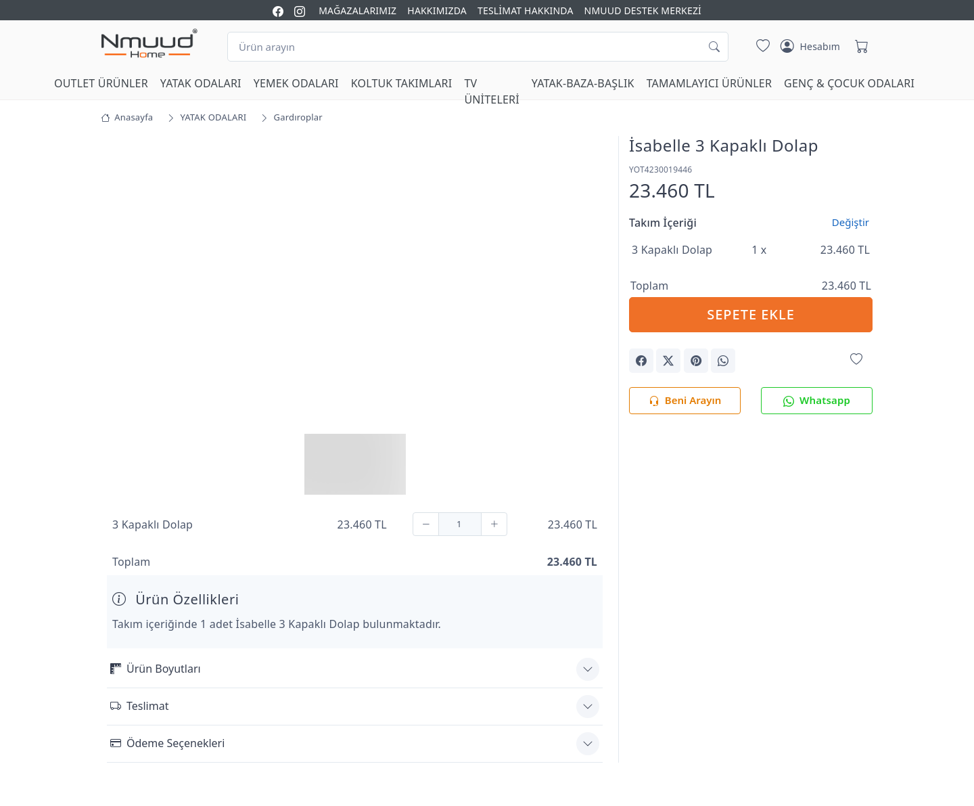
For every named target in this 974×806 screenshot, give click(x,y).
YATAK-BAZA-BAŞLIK (583, 83)
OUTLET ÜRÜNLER (101, 83)
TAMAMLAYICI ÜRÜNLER (709, 83)
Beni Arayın (685, 401)
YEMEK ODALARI (296, 83)
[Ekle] (494, 524)
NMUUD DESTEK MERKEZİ (642, 10)
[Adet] (460, 524)
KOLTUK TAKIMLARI (402, 83)
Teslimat (139, 705)
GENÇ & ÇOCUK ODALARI (849, 83)
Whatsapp (816, 401)
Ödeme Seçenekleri (167, 743)
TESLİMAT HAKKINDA (526, 10)
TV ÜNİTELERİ (491, 91)
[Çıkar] (426, 524)
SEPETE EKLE (751, 314)
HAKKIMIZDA (437, 10)
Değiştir (850, 222)
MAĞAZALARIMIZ (357, 10)
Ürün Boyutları (155, 668)
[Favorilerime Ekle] (856, 359)
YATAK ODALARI (200, 83)
